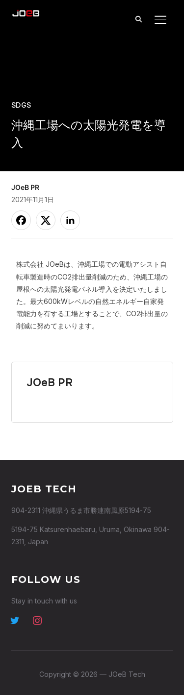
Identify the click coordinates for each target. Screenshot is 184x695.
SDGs (21, 105)
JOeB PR (25, 187)
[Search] (139, 18)
